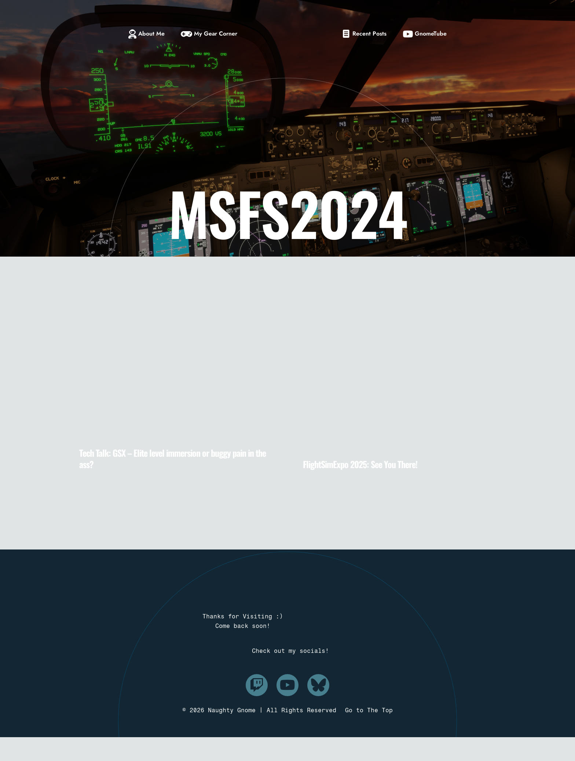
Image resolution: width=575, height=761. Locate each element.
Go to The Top (369, 734)
